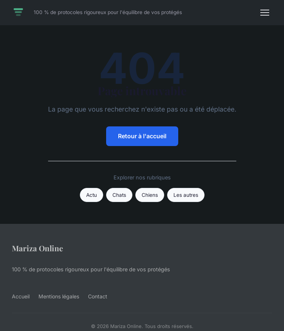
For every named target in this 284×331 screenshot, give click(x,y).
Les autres (185, 195)
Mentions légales (58, 296)
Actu (91, 195)
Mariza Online (37, 248)
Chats (119, 195)
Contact (97, 296)
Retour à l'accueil (142, 136)
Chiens (150, 195)
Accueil (21, 296)
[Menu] (264, 13)
